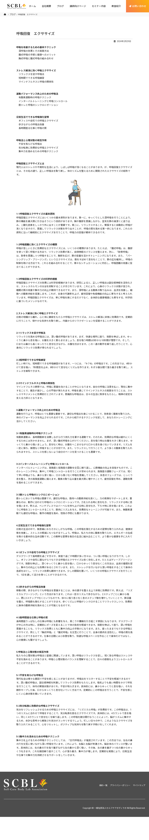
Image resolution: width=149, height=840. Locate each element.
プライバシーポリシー (120, 785)
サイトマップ (139, 785)
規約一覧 (103, 785)
